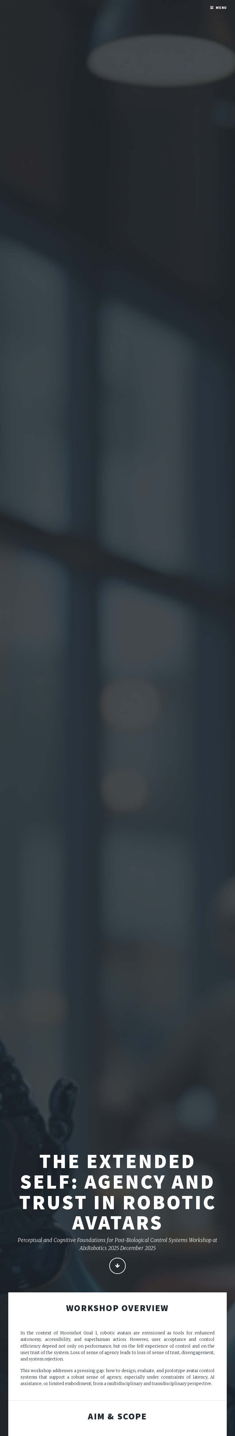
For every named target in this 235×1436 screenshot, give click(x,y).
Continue (117, 1266)
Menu (221, 7)
